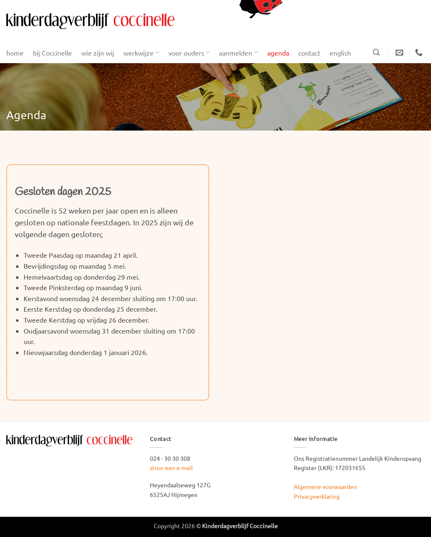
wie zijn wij (97, 52)
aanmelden (238, 52)
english (340, 52)
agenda (278, 52)
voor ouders (189, 52)
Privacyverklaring (317, 496)
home (15, 52)
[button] (376, 52)
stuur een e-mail (171, 467)
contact (309, 52)
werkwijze (141, 52)
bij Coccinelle (52, 52)
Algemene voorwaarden (325, 486)
